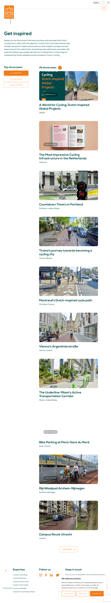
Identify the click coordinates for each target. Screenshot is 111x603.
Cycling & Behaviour (19, 573)
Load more (69, 544)
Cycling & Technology (20, 569)
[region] (83, 587)
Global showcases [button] (16, 85)
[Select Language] (101, 3)
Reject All (82, 593)
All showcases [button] (16, 73)
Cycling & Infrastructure (21, 576)
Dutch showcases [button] (16, 79)
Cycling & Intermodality (20, 579)
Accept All (96, 593)
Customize (68, 593)
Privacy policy (7, 583)
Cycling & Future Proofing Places (24, 586)
